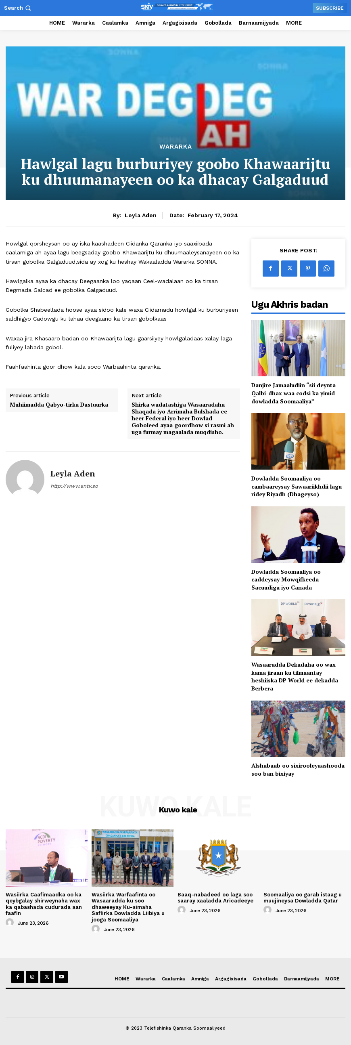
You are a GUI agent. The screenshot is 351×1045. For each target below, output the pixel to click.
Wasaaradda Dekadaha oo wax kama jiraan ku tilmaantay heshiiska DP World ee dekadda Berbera (294, 676)
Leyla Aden (141, 215)
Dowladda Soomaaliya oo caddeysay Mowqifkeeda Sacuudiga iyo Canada (286, 579)
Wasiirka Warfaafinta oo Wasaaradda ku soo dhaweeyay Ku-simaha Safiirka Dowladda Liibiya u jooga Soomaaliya (128, 907)
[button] (18, 8)
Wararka (175, 147)
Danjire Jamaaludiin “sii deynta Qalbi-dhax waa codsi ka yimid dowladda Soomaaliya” (293, 393)
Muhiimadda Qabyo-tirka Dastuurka (59, 404)
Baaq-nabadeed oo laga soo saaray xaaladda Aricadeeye (215, 898)
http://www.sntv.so (74, 486)
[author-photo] (11, 922)
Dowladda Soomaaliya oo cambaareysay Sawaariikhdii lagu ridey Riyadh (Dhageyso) (296, 486)
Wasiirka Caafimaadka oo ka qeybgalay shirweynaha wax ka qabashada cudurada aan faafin (44, 904)
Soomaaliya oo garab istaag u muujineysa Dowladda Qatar (302, 898)
